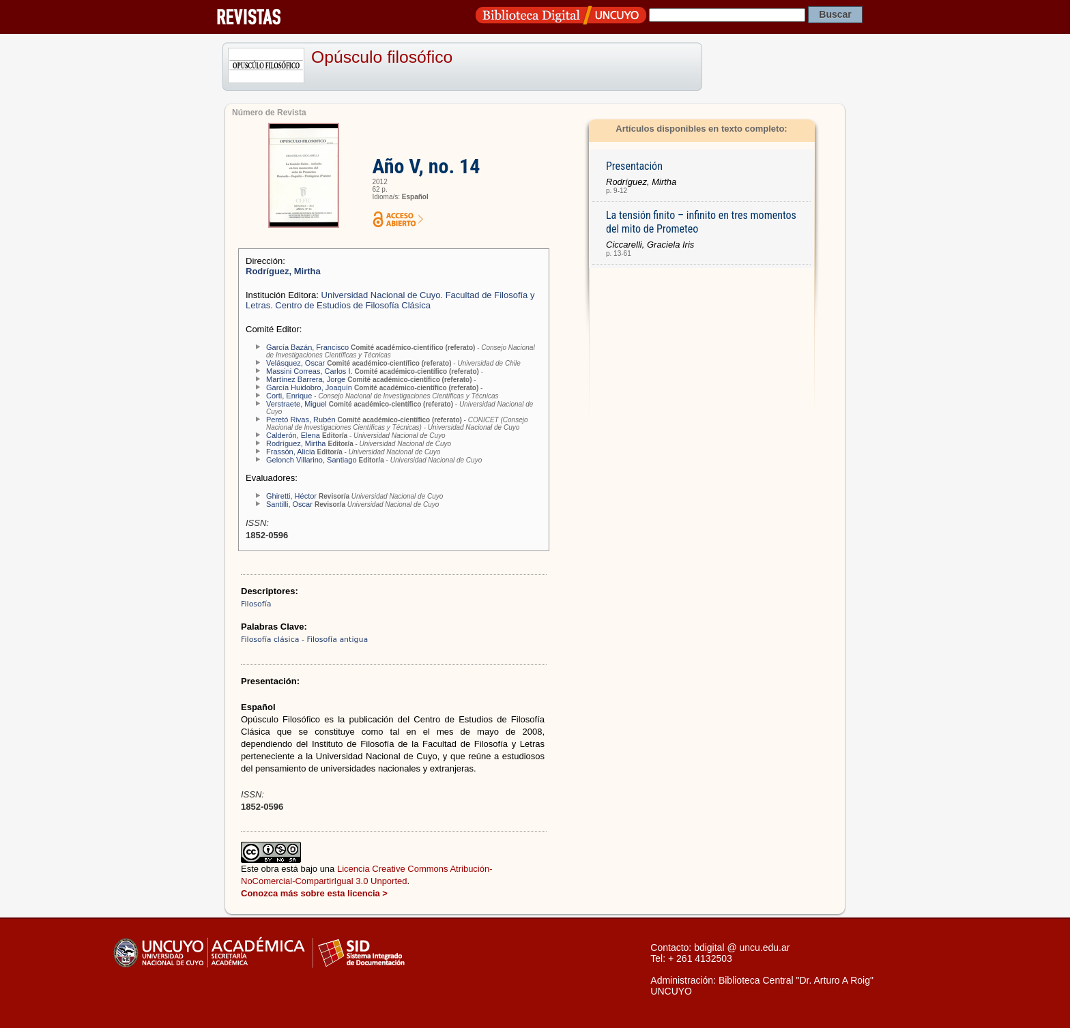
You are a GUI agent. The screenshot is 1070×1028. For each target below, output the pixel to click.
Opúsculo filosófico (381, 57)
